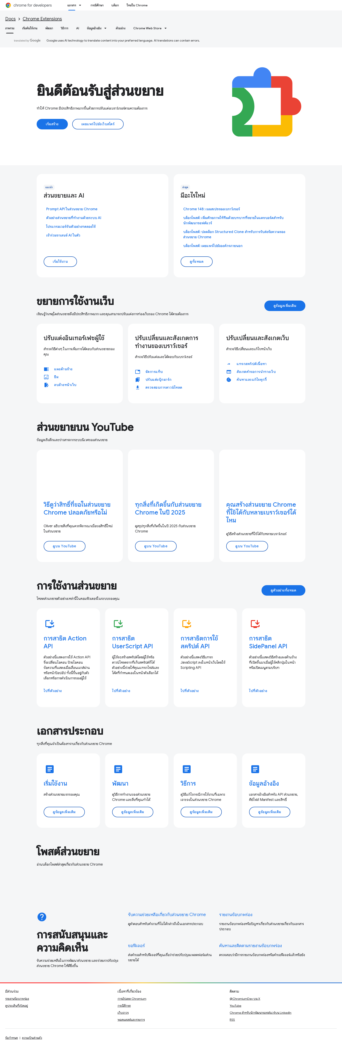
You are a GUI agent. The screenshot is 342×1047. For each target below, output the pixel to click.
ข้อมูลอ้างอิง (94, 28)
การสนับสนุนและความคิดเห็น (72, 941)
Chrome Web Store (147, 28)
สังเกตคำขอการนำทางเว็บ (256, 372)
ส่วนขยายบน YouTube (85, 427)
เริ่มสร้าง (52, 124)
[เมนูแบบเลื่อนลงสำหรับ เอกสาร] (81, 5)
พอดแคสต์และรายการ (131, 1020)
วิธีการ (64, 28)
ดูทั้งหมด (196, 261)
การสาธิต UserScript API (132, 642)
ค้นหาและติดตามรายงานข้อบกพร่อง (250, 945)
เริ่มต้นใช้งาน (30, 28)
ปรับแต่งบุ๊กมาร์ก (158, 379)
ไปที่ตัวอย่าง (53, 691)
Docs (10, 19)
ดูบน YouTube (64, 546)
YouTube (235, 1006)
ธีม (56, 377)
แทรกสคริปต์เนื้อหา (252, 364)
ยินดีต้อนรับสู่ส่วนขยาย (100, 91)
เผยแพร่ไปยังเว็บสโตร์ (98, 124)
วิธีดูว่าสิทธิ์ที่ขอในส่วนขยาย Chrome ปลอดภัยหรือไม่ (77, 508)
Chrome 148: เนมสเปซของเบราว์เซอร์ (211, 209)
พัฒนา (49, 28)
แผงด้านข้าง (63, 369)
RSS (232, 1020)
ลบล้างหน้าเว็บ (65, 385)
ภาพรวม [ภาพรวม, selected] (9, 28)
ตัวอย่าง (120, 28)
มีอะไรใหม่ (193, 195)
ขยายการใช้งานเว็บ (75, 301)
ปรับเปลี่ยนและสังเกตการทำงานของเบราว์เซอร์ (166, 342)
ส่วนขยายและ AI (64, 195)
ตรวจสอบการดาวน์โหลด (163, 387)
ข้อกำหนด (11, 1038)
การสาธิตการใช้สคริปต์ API (199, 642)
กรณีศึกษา (97, 5)
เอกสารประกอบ (70, 731)
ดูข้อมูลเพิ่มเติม (285, 306)
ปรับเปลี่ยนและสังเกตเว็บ (257, 338)
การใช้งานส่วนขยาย (77, 586)
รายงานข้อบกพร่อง (235, 914)
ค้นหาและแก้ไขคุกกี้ (252, 379)
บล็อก (115, 5)
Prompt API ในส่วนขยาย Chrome (71, 209)
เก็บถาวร (123, 1013)
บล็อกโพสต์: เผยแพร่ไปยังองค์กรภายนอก (213, 246)
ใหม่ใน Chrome (137, 5)
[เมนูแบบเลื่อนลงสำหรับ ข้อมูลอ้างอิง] (106, 28)
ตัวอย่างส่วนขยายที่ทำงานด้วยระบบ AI (73, 218)
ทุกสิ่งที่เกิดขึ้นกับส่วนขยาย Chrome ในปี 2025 (168, 508)
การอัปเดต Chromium (132, 999)
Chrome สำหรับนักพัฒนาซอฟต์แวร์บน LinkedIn (260, 1013)
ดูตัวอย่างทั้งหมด (283, 590)
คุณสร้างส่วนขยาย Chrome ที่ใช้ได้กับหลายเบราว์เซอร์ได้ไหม (261, 512)
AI (77, 28)
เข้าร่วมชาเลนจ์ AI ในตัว (63, 235)
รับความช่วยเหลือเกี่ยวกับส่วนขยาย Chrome (167, 914)
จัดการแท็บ (154, 372)
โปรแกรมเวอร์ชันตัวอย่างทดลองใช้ (71, 226)
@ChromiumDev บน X (245, 999)
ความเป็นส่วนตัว (32, 1038)
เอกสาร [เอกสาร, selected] (71, 5)
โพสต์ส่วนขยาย (68, 851)
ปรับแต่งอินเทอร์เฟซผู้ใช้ (74, 338)
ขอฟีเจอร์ (136, 945)
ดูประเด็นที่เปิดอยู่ (16, 1006)
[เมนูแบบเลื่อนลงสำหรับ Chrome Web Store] (167, 28)
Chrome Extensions (42, 19)
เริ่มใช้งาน (60, 261)
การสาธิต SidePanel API (268, 642)
